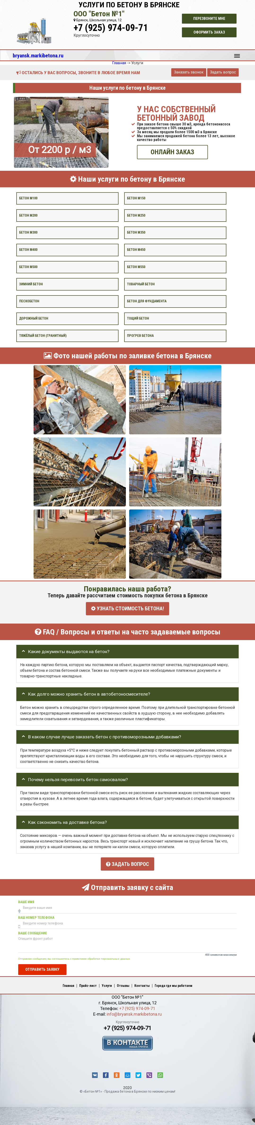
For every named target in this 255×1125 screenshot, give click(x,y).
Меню (237, 53)
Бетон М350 (136, 233)
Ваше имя (26, 900)
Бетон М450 (136, 250)
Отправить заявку (42, 968)
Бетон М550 (136, 267)
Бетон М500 (28, 267)
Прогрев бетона (140, 336)
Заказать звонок (188, 72)
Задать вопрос (223, 72)
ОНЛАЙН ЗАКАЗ (172, 152)
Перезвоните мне (209, 18)
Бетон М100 (28, 198)
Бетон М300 (28, 233)
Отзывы (123, 984)
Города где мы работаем (173, 984)
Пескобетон (29, 301)
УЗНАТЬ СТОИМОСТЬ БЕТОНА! (127, 609)
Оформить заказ (209, 32)
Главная (68, 984)
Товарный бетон (141, 284)
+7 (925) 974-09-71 (111, 27)
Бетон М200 (28, 215)
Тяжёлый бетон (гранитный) (43, 336)
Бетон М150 (136, 198)
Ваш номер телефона (36, 916)
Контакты (142, 984)
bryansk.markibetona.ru (38, 55)
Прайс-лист (88, 984)
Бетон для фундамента (147, 301)
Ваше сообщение (32, 931)
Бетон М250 (136, 215)
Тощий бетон (138, 319)
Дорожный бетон (33, 319)
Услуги (107, 984)
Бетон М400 (28, 250)
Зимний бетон (31, 284)
